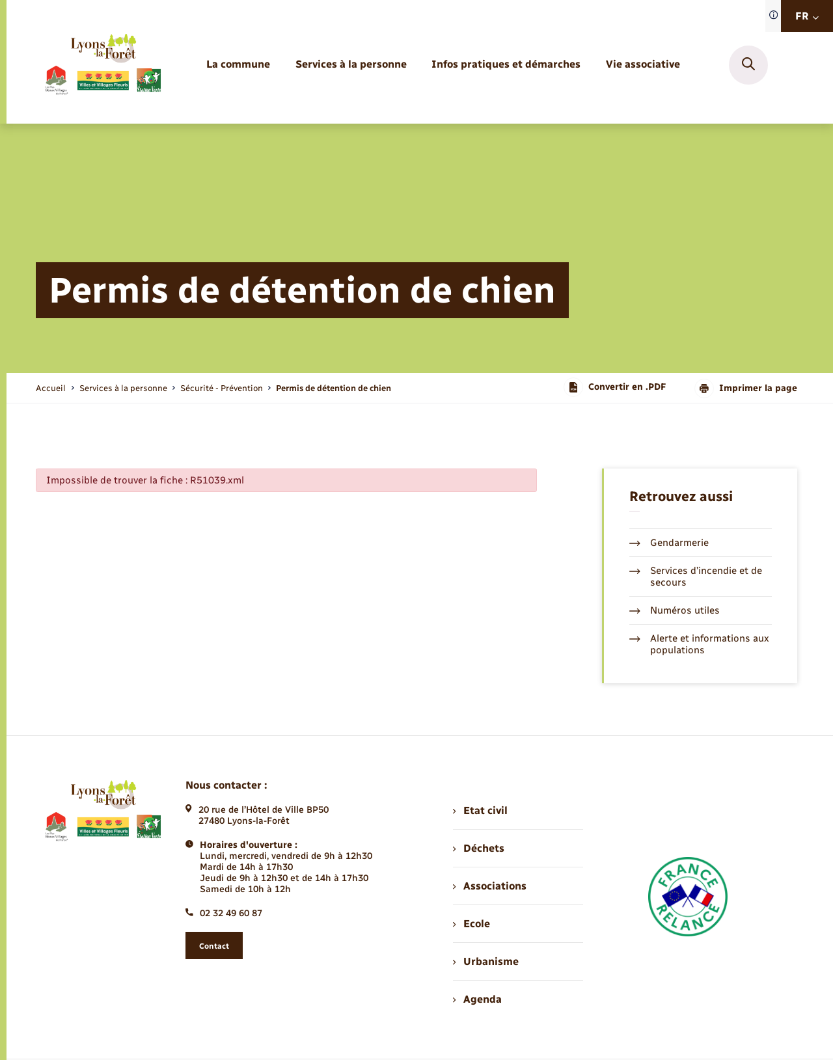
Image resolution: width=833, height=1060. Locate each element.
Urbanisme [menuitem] (485, 961)
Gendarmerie (669, 543)
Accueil (51, 388)
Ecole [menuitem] (471, 923)
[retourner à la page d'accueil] (102, 65)
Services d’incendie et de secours (695, 576)
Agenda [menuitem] (477, 999)
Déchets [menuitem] (478, 848)
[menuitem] (238, 65)
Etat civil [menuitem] (480, 810)
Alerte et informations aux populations (699, 644)
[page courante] (333, 388)
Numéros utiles (674, 610)
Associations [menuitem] (489, 886)
